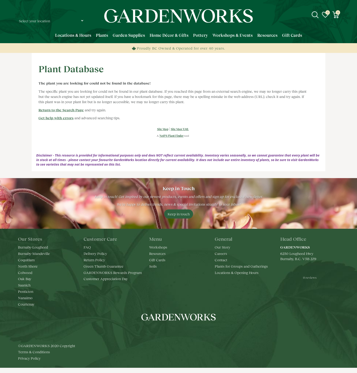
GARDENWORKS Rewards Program (113, 272)
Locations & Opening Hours (236, 272)
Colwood (25, 272)
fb (164, 330)
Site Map (162, 129)
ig (174, 330)
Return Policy (94, 260)
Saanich (24, 285)
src (315, 14)
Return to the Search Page (61, 110)
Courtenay (26, 304)
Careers (221, 253)
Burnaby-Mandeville (34, 253)
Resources (157, 253)
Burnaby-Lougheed (33, 247)
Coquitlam (26, 260)
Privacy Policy (29, 363)
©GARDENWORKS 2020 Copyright (46, 350)
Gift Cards (157, 260)
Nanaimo (25, 298)
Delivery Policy (95, 253)
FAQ (87, 247)
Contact (221, 260)
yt (183, 330)
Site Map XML (180, 129)
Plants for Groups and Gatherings (241, 266)
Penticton (25, 291)
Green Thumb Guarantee (103, 266)
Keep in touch (179, 214)
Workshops (158, 247)
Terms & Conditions (34, 357)
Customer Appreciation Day (106, 278)
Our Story (222, 247)
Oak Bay (24, 278)
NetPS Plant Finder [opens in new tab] (171, 135)
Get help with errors (56, 118)
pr (192, 330)
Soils (153, 266)
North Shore (28, 266)
